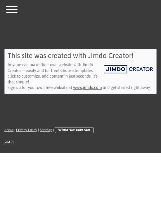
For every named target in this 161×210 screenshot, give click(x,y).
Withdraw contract (74, 130)
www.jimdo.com (87, 87)
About (8, 130)
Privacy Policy (26, 130)
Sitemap (46, 130)
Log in (9, 142)
